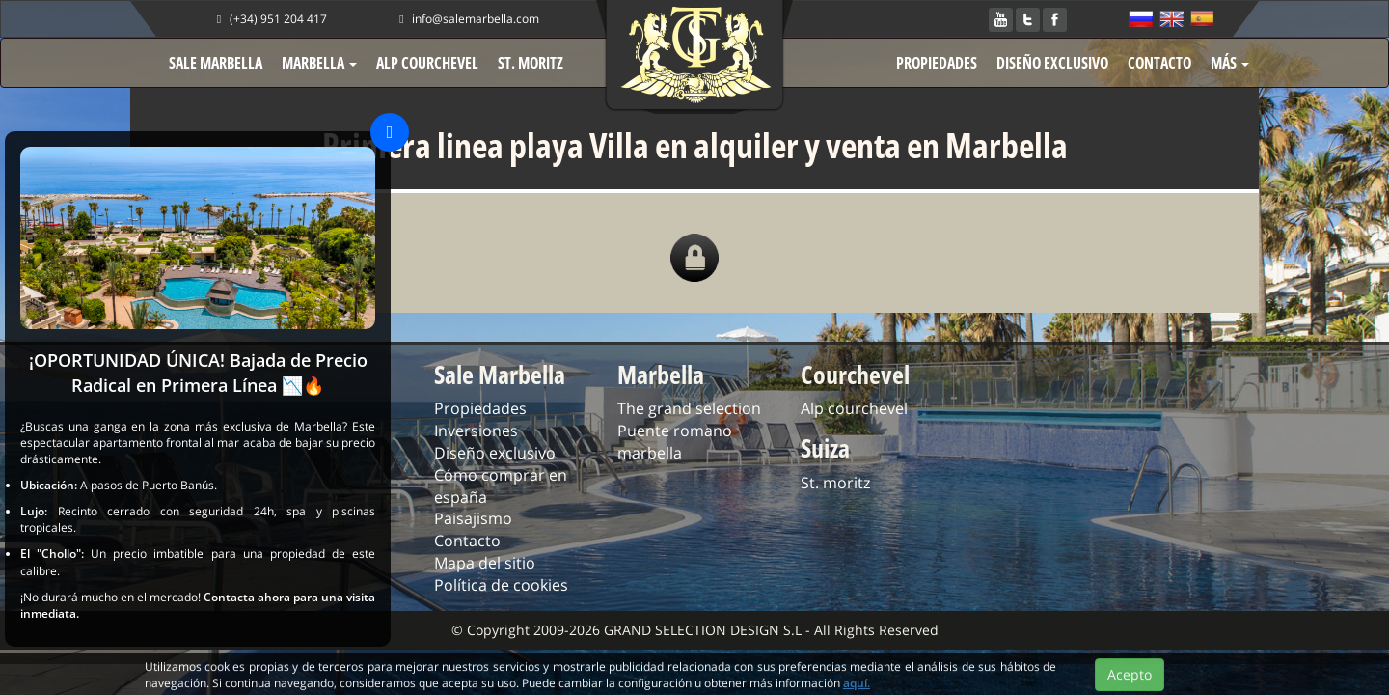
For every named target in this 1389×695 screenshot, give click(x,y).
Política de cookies (501, 585)
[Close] (389, 132)
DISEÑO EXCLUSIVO (1052, 62)
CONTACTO (1159, 62)
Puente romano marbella (674, 441)
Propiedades (480, 408)
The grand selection (689, 408)
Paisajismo (473, 518)
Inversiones (476, 430)
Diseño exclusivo (495, 452)
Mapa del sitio (484, 562)
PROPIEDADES (936, 62)
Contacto (467, 540)
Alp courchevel (854, 408)
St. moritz (835, 482)
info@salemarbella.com (467, 19)
